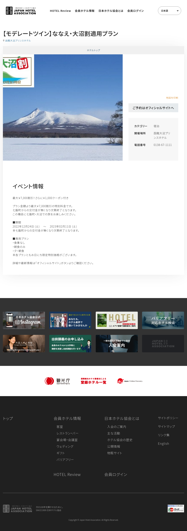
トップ (8, 418)
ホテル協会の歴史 (120, 439)
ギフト (61, 453)
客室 (60, 426)
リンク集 (164, 435)
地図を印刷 (172, 97)
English (163, 443)
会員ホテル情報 (85, 11)
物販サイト (114, 453)
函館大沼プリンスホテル (18, 40)
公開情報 (113, 446)
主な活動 (113, 433)
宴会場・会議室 (67, 439)
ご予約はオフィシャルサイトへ (153, 107)
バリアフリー (65, 459)
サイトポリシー (168, 417)
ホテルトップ (93, 50)
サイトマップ (166, 426)
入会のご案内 (116, 426)
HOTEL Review (60, 11)
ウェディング (65, 446)
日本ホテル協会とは (110, 11)
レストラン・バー (68, 433)
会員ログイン (135, 11)
